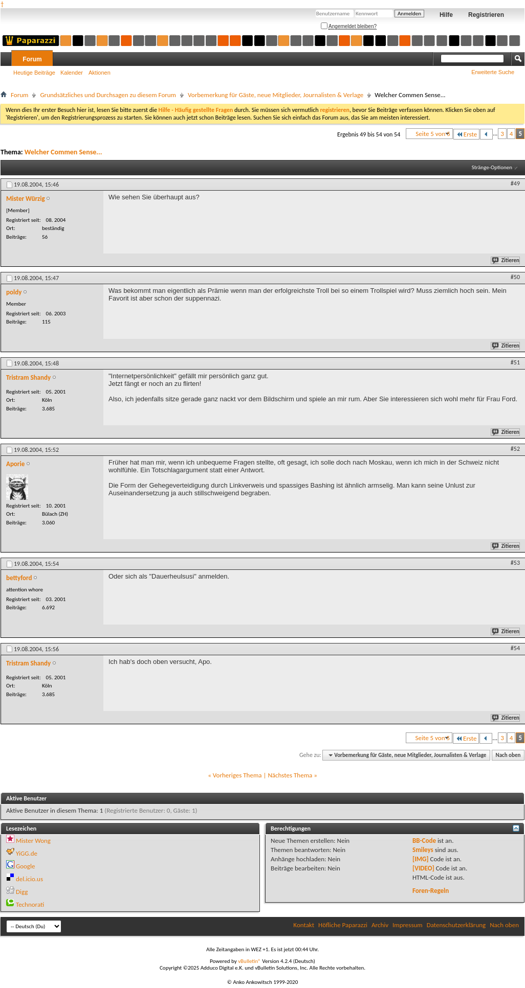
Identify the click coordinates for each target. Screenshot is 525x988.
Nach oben (507, 755)
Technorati (30, 904)
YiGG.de (26, 853)
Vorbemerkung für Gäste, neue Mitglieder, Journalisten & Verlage (275, 95)
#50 (515, 277)
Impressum (407, 925)
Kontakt (303, 925)
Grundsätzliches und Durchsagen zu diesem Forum (108, 95)
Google (25, 866)
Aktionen (100, 73)
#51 (515, 362)
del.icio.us (29, 879)
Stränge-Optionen (492, 167)
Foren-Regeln (430, 890)
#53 (515, 562)
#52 (515, 448)
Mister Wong (33, 840)
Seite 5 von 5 (432, 133)
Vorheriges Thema (237, 775)
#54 (515, 648)
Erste (466, 134)
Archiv (379, 925)
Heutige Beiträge (34, 73)
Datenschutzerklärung (456, 925)
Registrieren (486, 14)
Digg (22, 891)
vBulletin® (249, 961)
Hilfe (446, 14)
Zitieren (506, 260)
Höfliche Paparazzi (342, 925)
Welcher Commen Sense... (63, 152)
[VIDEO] (423, 868)
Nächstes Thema (290, 775)
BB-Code (424, 840)
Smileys (422, 850)
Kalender (71, 73)
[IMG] (420, 859)
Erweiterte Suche (492, 72)
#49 (515, 183)
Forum (32, 59)
